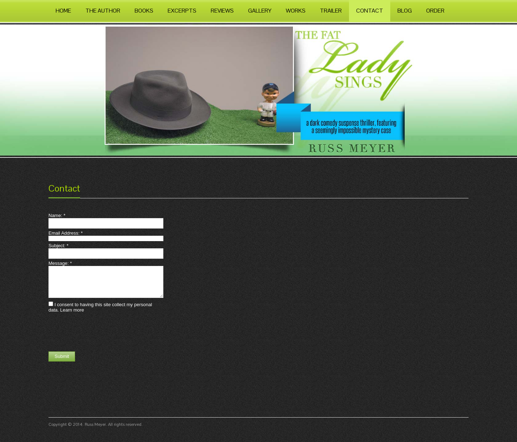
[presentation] (103, 332)
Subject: (58, 245)
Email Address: (65, 233)
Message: (60, 263)
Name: (56, 215)
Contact (64, 188)
